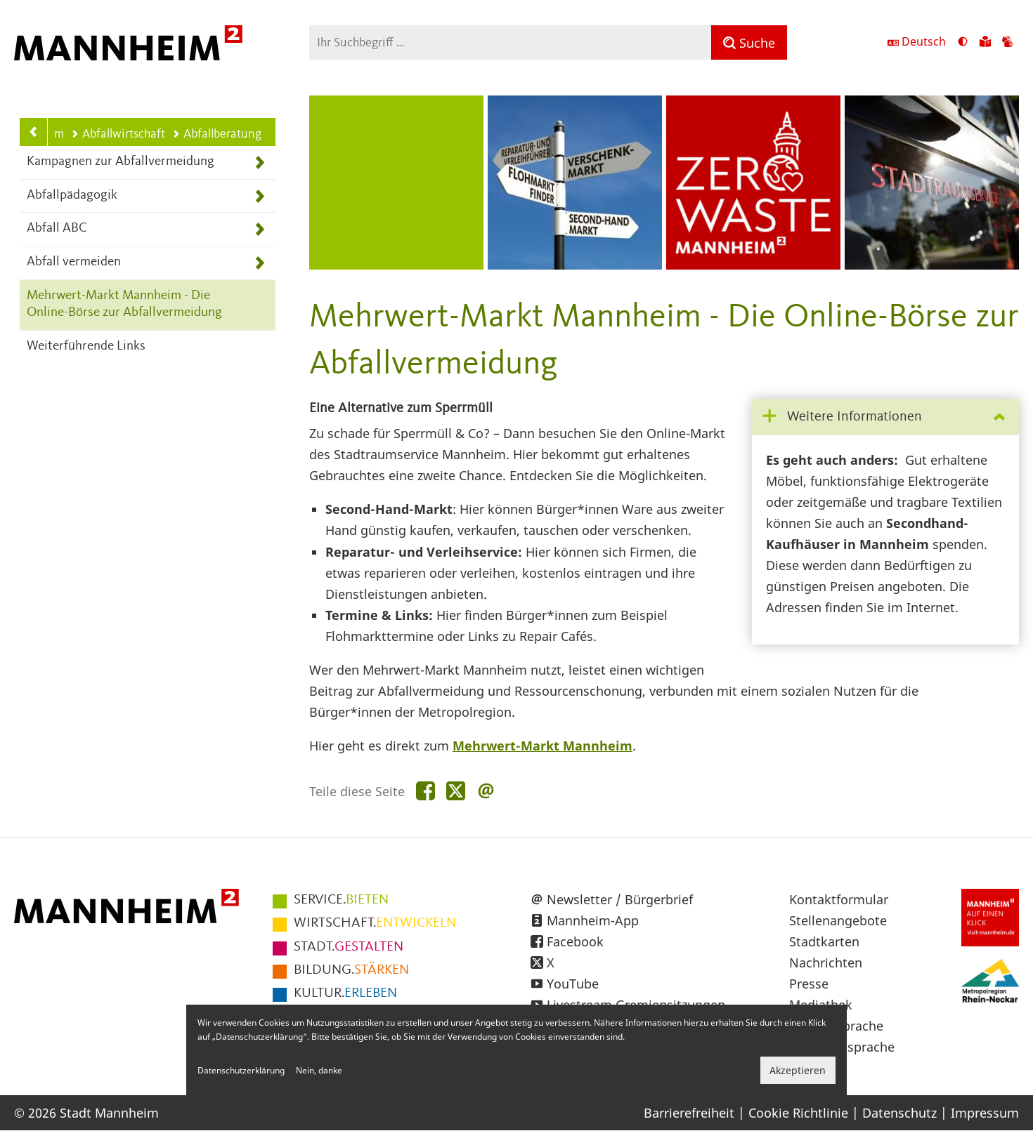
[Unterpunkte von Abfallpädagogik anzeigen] (259, 196)
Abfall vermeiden (74, 262)
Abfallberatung (216, 134)
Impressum (985, 1112)
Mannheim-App (593, 920)
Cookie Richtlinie (798, 1112)
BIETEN (341, 900)
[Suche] (749, 42)
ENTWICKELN (375, 923)
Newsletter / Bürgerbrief (620, 899)
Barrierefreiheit (689, 1112)
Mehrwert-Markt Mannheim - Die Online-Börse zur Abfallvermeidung (124, 304)
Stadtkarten (824, 941)
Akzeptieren (797, 1070)
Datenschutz (899, 1112)
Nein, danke (319, 1070)
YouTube (573, 983)
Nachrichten (825, 962)
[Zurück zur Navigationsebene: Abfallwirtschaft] (34, 132)
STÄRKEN (351, 970)
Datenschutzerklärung (241, 1070)
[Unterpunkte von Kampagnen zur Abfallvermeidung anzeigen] (259, 162)
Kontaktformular (838, 899)
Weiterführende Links (86, 346)
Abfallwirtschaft (118, 134)
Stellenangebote (838, 920)
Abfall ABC (57, 228)
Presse (809, 983)
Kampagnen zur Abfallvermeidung (120, 161)
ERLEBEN (345, 993)
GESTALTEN (348, 947)
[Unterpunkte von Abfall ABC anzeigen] (259, 229)
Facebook (575, 941)
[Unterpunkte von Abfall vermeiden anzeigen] (259, 262)
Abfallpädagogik (72, 195)
